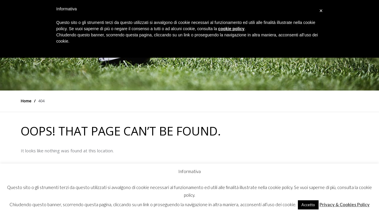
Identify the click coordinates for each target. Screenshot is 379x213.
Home (26, 101)
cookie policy (231, 28)
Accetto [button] (308, 204)
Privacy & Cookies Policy (344, 204)
